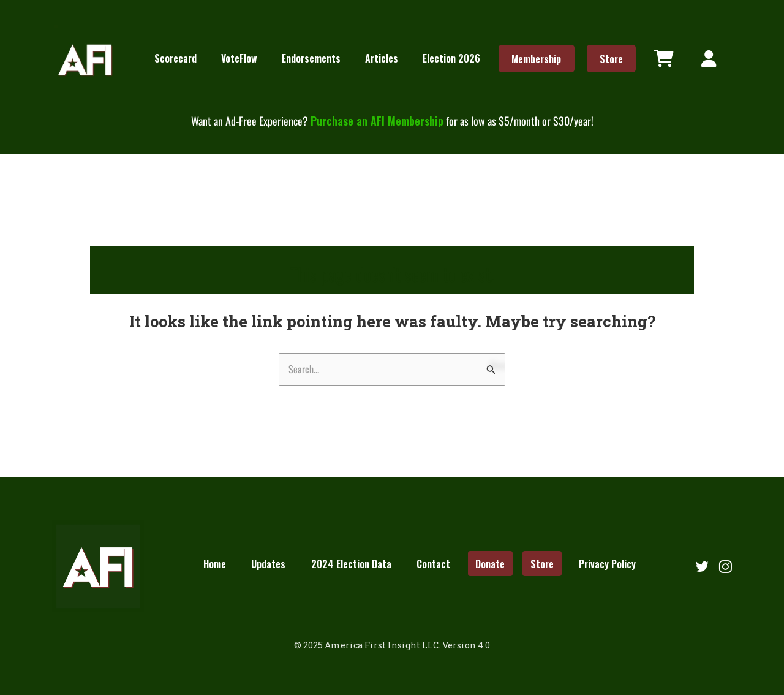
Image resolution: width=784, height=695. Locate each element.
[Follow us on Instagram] (725, 566)
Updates (268, 563)
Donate (490, 563)
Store (611, 58)
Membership (536, 58)
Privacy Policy (607, 563)
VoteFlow (239, 58)
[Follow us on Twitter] (702, 566)
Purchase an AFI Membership (377, 121)
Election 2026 (451, 58)
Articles (381, 58)
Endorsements (311, 58)
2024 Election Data (351, 563)
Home (214, 563)
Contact (433, 563)
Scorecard (175, 58)
